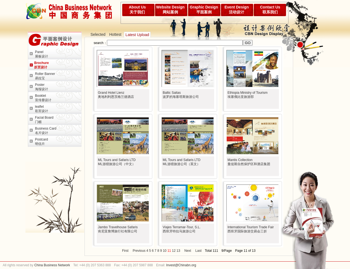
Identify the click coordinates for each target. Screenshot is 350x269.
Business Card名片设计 (45, 131)
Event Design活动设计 (236, 9)
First (125, 251)
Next (187, 251)
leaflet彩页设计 (41, 109)
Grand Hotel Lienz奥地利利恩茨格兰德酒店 (116, 95)
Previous (139, 251)
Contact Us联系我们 (270, 9)
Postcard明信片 (41, 142)
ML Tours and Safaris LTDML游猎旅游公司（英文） (181, 162)
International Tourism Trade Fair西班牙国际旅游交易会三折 (251, 229)
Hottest (115, 34)
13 (178, 251)
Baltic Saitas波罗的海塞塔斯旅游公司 (181, 95)
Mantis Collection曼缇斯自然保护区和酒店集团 (249, 162)
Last (198, 251)
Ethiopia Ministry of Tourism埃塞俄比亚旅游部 (248, 95)
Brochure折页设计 (41, 65)
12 (174, 251)
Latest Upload (137, 35)
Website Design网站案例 (170, 9)
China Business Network (51, 265)
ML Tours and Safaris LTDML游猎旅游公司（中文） (117, 162)
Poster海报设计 (41, 87)
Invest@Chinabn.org (181, 265)
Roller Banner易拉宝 (45, 76)
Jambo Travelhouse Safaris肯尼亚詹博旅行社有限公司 (118, 229)
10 (164, 251)
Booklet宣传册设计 (43, 98)
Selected (98, 34)
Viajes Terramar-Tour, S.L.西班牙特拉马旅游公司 (181, 229)
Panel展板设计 (41, 54)
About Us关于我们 (137, 9)
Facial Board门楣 (44, 120)
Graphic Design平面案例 (204, 9)
